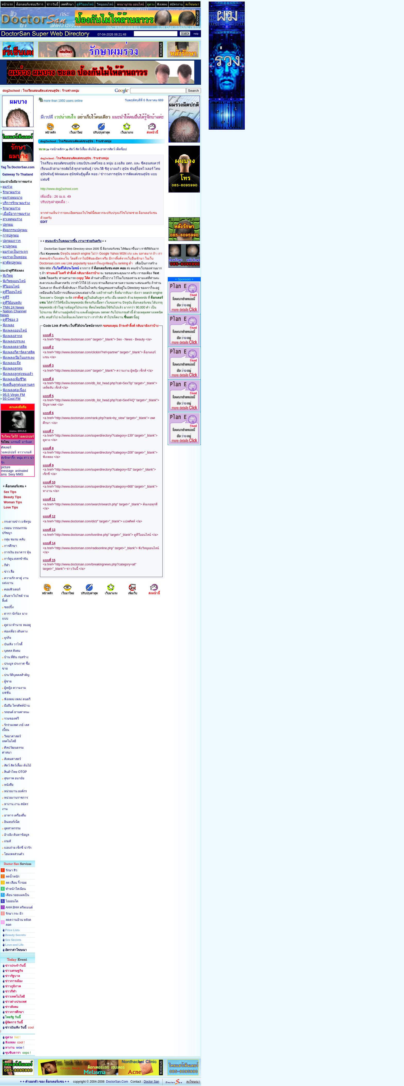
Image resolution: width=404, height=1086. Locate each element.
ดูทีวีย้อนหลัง (12, 303)
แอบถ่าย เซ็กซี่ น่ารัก (17, 847)
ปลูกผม (8, 225)
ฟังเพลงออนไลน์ (15, 330)
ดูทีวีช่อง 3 (10, 320)
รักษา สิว (11, 870)
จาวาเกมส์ (24, 452)
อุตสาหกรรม (12, 828)
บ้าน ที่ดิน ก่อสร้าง (16, 657)
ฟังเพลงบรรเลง (14, 341)
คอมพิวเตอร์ (12, 589)
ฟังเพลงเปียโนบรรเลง (19, 358)
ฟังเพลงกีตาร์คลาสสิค (19, 352)
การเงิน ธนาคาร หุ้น (17, 552)
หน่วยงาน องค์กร (15, 791)
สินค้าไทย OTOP (15, 772)
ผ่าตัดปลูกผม (12, 262)
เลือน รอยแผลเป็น (17, 895)
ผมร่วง (7, 187)
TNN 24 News (13, 307)
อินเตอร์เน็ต (12, 822)
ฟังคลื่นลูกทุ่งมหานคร (19, 385)
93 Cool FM (11, 398)
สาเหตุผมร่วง (12, 219)
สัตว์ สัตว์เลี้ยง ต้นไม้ (17, 765)
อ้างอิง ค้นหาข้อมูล (16, 835)
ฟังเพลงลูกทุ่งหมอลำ (18, 374)
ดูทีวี (6, 297)
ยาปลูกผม (10, 246)
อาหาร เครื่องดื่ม (15, 815)
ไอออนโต (12, 901)
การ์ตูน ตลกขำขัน (16, 559)
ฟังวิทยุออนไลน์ (14, 281)
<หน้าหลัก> (57, 149)
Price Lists (12, 930)
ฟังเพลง (8, 325)
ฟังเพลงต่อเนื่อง (14, 390)
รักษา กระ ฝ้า (14, 913)
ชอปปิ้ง (9, 607)
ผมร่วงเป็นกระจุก (15, 252)
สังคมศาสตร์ (12, 759)
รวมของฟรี (11, 718)
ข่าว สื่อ (9, 571)
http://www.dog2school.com (59, 189)
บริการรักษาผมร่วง (16, 203)
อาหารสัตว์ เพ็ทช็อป (113, 149)
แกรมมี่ (15, 442)
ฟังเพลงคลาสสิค (15, 347)
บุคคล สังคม (12, 651)
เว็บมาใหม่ (76, 131)
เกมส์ (7, 841)
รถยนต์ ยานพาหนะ (16, 712)
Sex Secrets (13, 939)
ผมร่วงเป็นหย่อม (15, 257)
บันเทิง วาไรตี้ (13, 644)
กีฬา (7, 565)
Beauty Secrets (15, 935)
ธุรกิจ (7, 638)
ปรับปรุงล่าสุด (101, 131)
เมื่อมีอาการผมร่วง (16, 214)
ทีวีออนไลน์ (11, 286)
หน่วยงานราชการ (16, 797)
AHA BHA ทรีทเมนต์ (19, 907)
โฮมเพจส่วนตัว (14, 854)
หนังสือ (8, 785)
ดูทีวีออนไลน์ (12, 292)
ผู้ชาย (8, 681)
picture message (7, 469)
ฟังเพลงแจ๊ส (12, 363)
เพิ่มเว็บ (132, 591)
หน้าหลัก (50, 131)
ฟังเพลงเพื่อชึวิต (14, 379)
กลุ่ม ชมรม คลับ (14, 539)
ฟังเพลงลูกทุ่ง (12, 368)
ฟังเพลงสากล (12, 336)
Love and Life (14, 944)
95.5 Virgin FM (14, 395)
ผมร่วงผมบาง (12, 197)
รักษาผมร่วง (11, 192)
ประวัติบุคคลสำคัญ (16, 675)
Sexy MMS (15, 474)
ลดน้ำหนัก (12, 876)
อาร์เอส (27, 442)
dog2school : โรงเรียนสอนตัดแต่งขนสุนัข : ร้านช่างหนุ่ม (74, 158)
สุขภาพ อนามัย (14, 778)
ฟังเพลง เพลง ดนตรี (17, 699)
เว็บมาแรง (127, 131)
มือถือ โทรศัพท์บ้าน (17, 705)
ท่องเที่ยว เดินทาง (16, 631)
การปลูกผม (11, 235)
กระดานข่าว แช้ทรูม (17, 521)
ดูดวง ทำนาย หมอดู (17, 625)
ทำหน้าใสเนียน (16, 889)
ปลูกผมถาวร (12, 241)
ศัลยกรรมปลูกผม (15, 230)
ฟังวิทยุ (8, 276)
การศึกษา (10, 546)
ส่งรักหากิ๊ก (8, 458)
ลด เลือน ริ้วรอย (16, 882)
